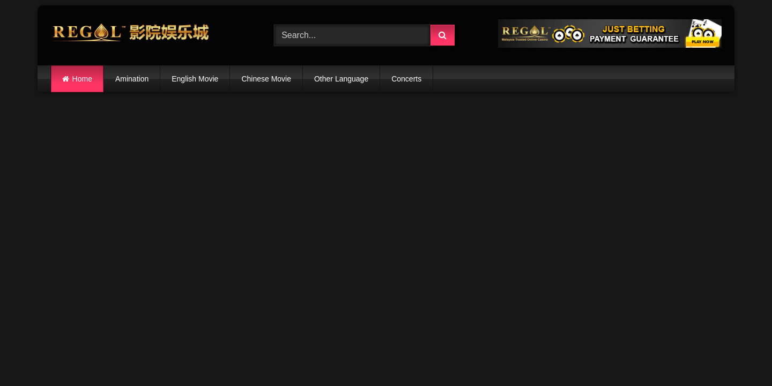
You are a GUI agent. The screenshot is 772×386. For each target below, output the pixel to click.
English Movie (195, 79)
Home (82, 79)
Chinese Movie (266, 79)
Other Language (341, 79)
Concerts (406, 79)
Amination (132, 79)
